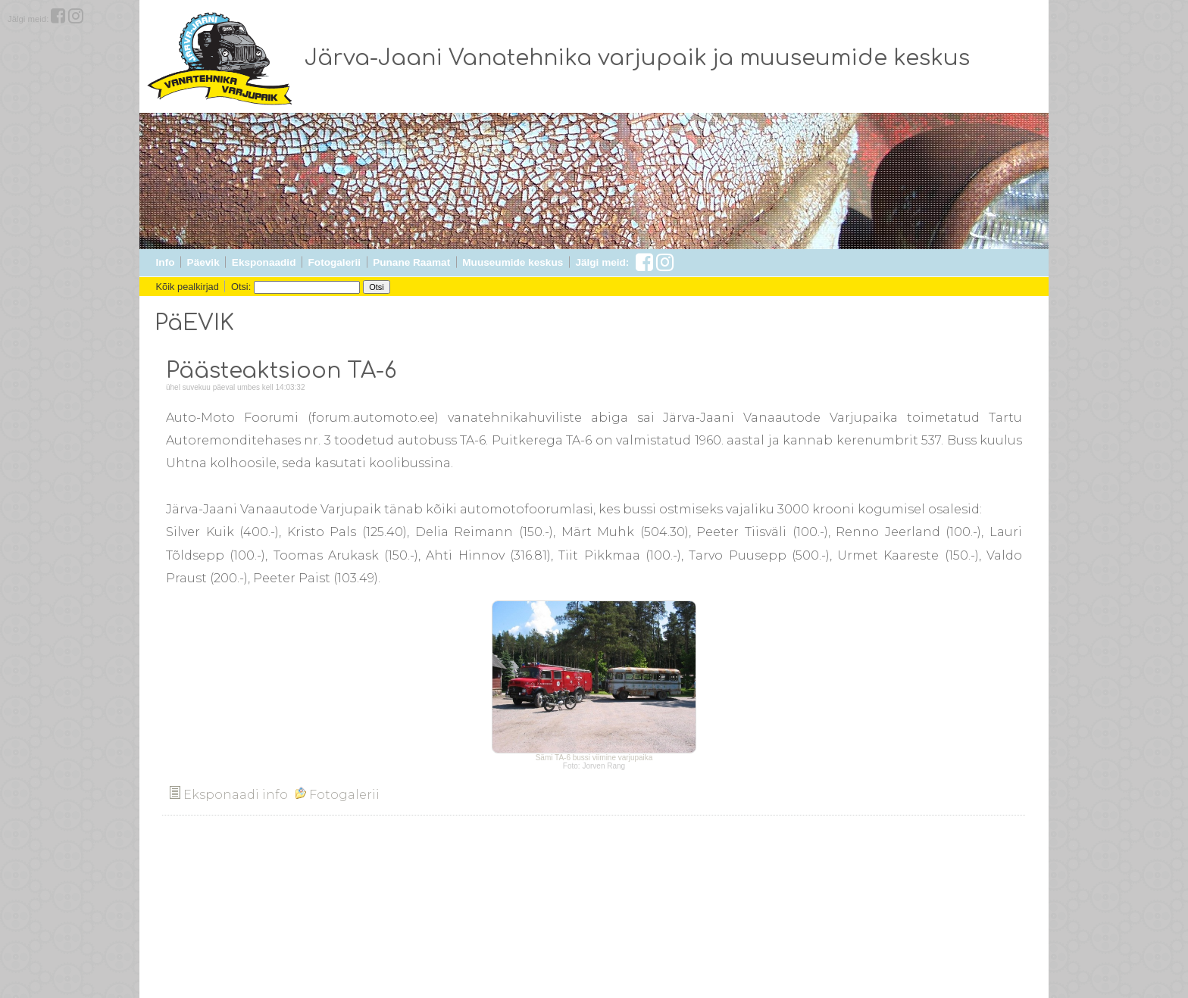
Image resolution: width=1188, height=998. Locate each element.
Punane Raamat (411, 262)
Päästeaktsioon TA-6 (281, 371)
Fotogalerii (334, 262)
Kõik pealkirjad (187, 286)
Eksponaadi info (229, 794)
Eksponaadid (264, 262)
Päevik (203, 262)
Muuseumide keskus (512, 262)
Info (165, 262)
